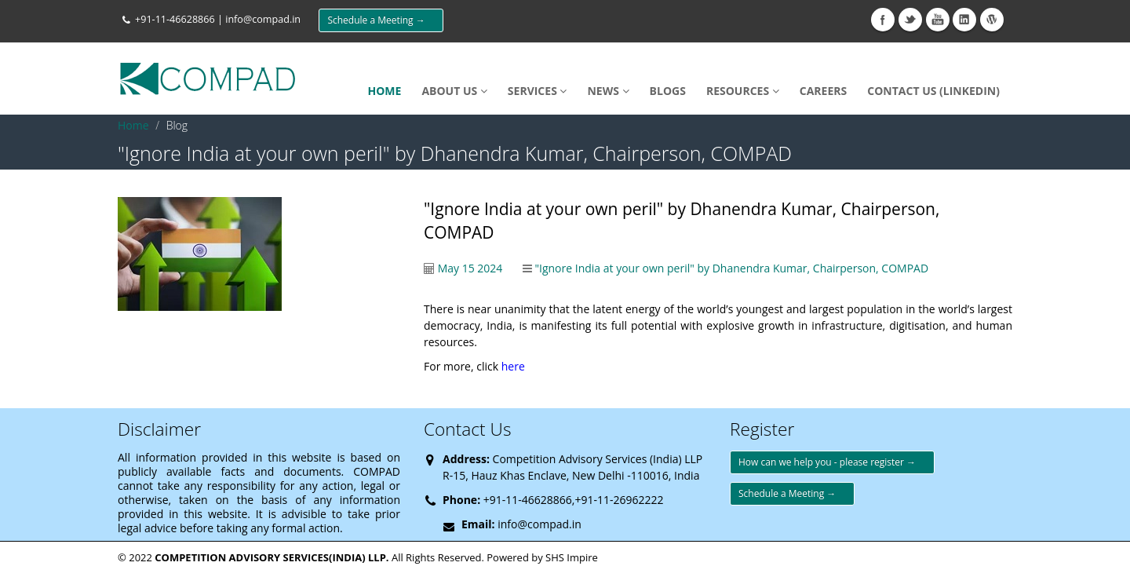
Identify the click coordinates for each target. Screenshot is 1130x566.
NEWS (608, 90)
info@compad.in (263, 19)
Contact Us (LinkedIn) (933, 90)
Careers (823, 90)
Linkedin (964, 19)
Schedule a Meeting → (381, 20)
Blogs (668, 90)
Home (133, 125)
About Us (454, 90)
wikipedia (992, 19)
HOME (384, 90)
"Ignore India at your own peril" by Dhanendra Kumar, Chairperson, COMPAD (731, 268)
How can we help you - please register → (832, 462)
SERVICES (537, 90)
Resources (742, 90)
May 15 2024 (470, 268)
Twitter (910, 19)
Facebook (883, 19)
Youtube (938, 19)
